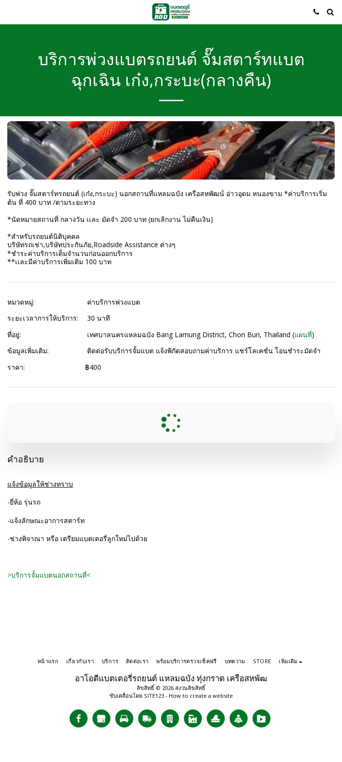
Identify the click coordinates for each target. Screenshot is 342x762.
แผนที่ (303, 334)
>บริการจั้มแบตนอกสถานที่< (48, 575)
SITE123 (154, 695)
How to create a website (201, 695)
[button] (10, 11)
